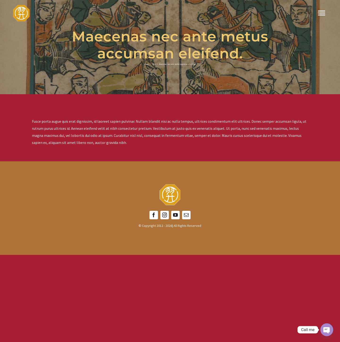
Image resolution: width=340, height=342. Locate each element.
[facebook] (153, 215)
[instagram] (164, 215)
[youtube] (175, 215)
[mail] (186, 215)
